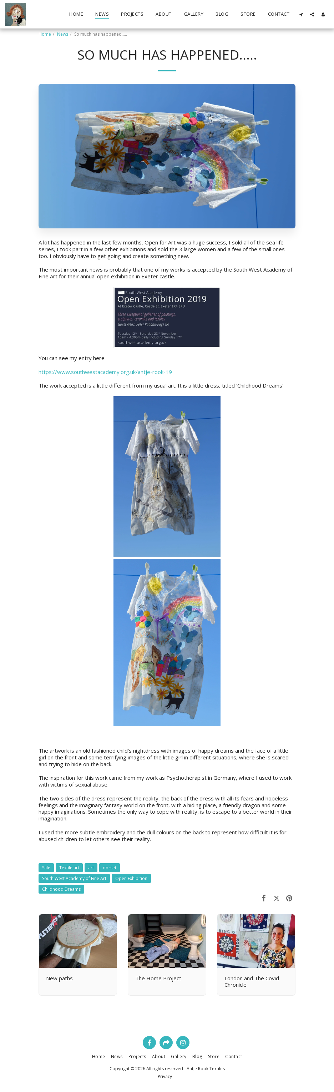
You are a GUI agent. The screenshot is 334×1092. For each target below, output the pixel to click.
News (62, 34)
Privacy (165, 1076)
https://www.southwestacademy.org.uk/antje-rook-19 (105, 371)
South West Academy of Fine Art (74, 878)
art (91, 868)
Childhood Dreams (61, 889)
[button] (301, 14)
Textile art (69, 868)
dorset (109, 868)
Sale (46, 868)
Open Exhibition (131, 878)
